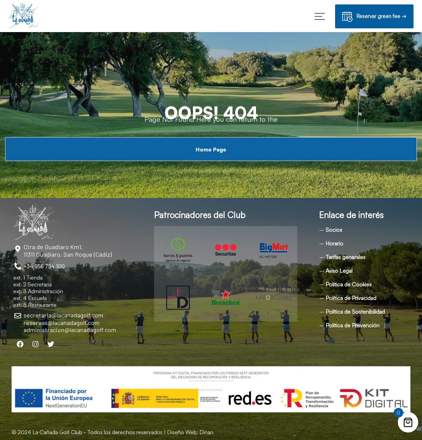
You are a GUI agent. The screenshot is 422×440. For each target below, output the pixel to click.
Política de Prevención (352, 325)
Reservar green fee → (374, 17)
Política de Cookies (349, 284)
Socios (334, 229)
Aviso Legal (339, 270)
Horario (334, 243)
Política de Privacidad (351, 298)
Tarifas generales (345, 257)
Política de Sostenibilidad (355, 311)
